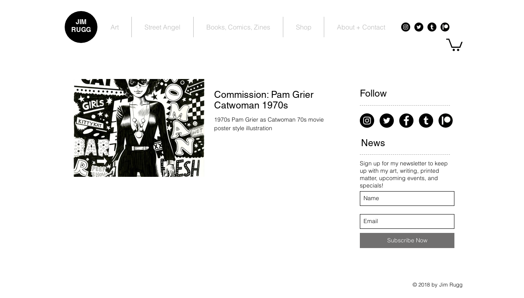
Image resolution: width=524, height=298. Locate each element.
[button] (454, 44)
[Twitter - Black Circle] (418, 27)
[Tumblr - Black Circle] (431, 27)
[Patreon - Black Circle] (444, 27)
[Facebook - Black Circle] (406, 120)
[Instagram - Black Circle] (405, 27)
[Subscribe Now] (407, 240)
